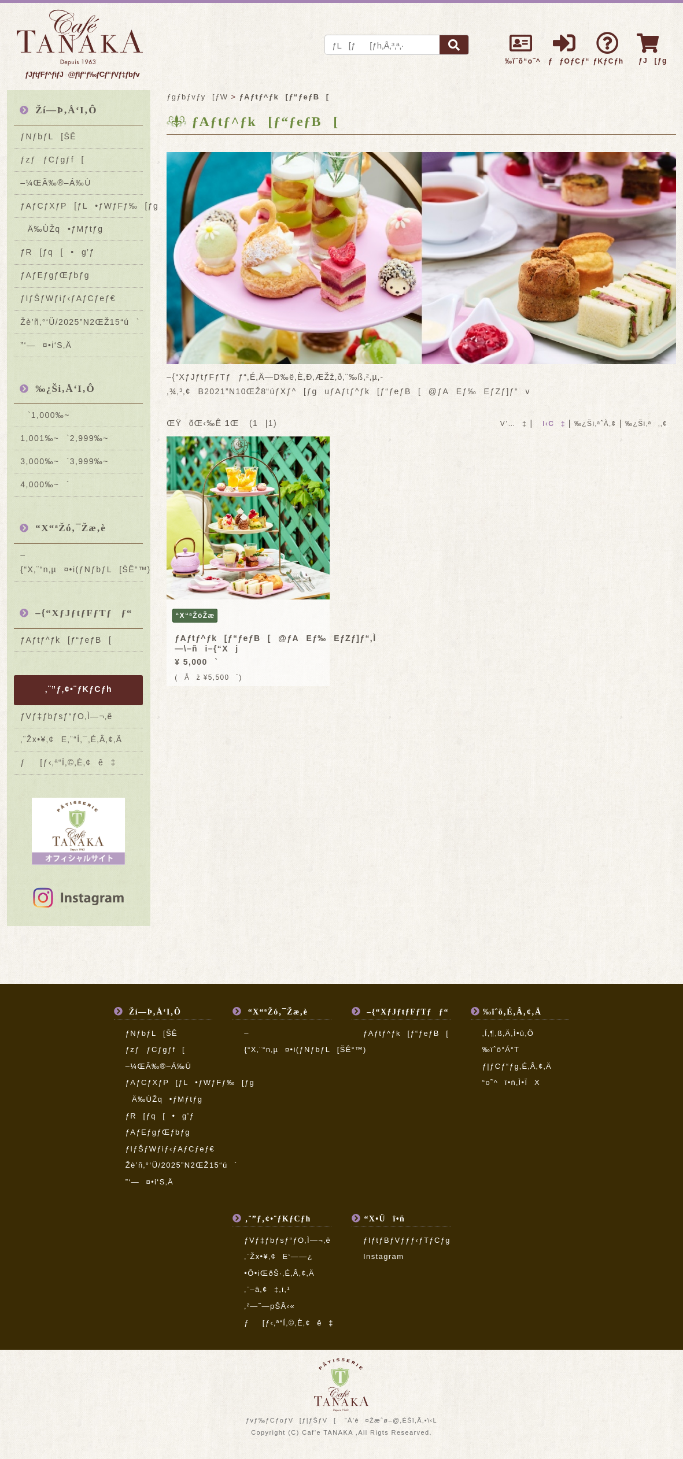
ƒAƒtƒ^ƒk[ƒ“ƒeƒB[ (66, 640)
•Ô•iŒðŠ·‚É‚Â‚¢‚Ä (279, 1273)
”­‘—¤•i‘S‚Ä (46, 345)
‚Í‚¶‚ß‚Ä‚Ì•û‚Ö (508, 1033)
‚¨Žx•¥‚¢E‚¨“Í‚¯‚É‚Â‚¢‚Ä (71, 739)
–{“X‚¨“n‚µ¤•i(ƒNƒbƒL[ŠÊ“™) (81, 562)
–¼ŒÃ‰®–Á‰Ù (55, 182)
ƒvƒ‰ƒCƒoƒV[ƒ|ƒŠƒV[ (291, 1420)
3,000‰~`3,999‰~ (64, 461)
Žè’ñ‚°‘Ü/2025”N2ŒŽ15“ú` (80, 322)
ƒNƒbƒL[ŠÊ (48, 136)
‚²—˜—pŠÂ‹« (269, 1306)
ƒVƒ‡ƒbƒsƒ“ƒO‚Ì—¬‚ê (66, 716)
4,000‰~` (44, 484)
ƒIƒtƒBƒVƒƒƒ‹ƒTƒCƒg (407, 1240)
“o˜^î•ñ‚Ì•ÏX (511, 1082)
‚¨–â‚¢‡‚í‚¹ (267, 1289)
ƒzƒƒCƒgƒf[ (52, 159)
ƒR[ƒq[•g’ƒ (57, 252)
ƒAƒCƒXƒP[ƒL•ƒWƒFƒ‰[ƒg (81, 205)
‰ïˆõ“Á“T (501, 1049)
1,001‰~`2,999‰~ (64, 438)
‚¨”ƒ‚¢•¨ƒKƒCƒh (78, 689)
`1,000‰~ (44, 415)
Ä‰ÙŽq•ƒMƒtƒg (61, 229)
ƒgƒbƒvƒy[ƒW (197, 96)
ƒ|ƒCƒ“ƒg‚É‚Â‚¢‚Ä (517, 1066)
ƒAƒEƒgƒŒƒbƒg (55, 275)
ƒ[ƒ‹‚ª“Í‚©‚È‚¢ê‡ (68, 762)
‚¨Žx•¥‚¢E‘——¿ (278, 1256)
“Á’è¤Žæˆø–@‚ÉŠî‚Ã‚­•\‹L (391, 1420)
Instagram (383, 1256)
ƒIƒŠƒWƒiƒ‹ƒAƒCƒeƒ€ (68, 298)
